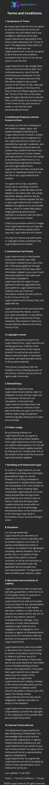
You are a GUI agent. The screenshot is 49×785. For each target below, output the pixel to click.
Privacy (40, 778)
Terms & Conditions (24, 778)
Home (8, 778)
